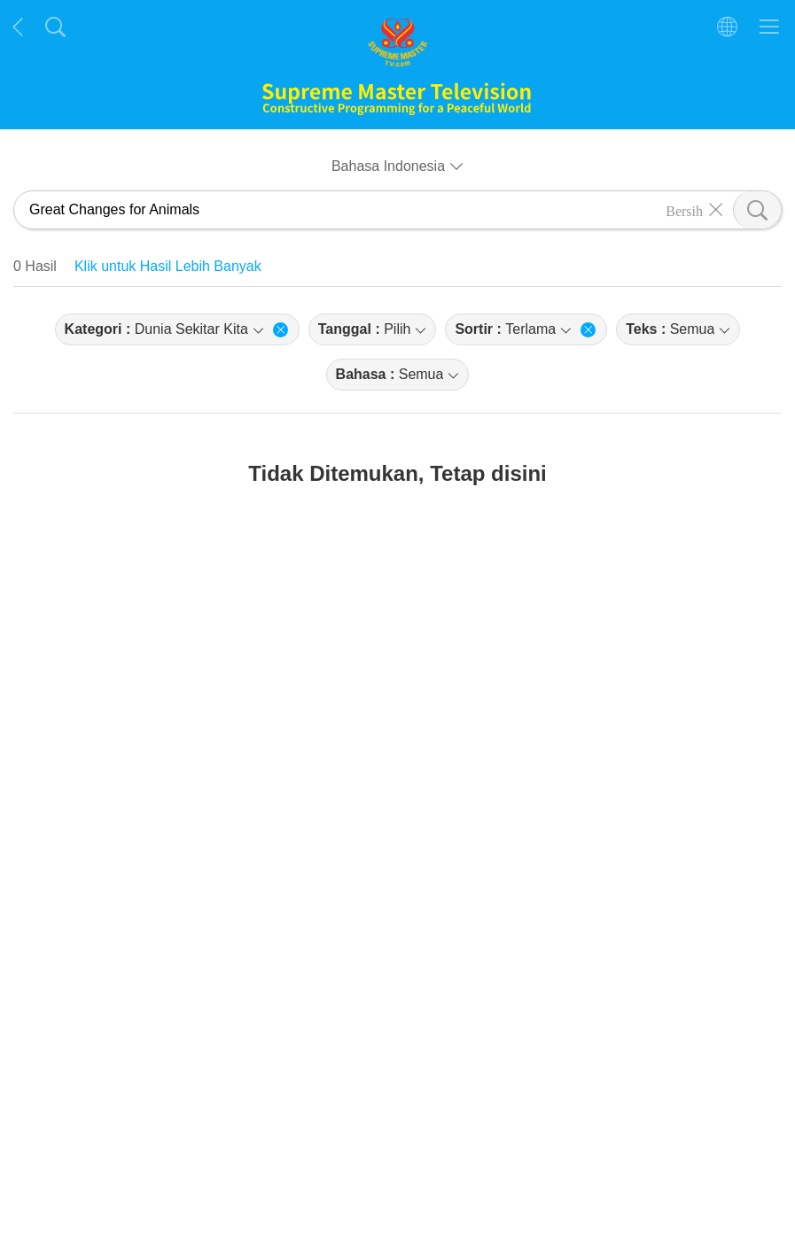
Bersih (684, 210)
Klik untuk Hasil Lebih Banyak (167, 266)
